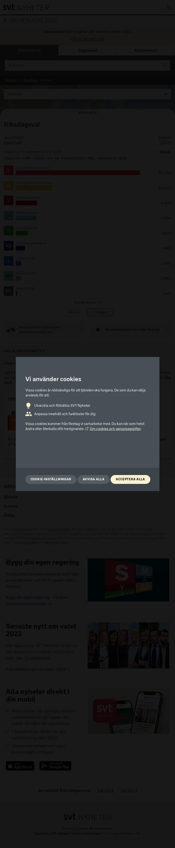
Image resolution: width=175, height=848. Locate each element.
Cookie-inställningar (51, 479)
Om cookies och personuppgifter (113, 429)
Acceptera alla (130, 479)
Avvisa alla (94, 479)
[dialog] (87, 424)
